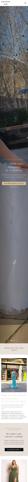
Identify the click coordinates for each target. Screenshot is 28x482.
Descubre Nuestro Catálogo (14, 183)
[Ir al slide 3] (14, 340)
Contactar (14, 186)
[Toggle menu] (25, 2)
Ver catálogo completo (14, 449)
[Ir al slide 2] (13, 340)
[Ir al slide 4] (16, 340)
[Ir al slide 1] (11, 340)
